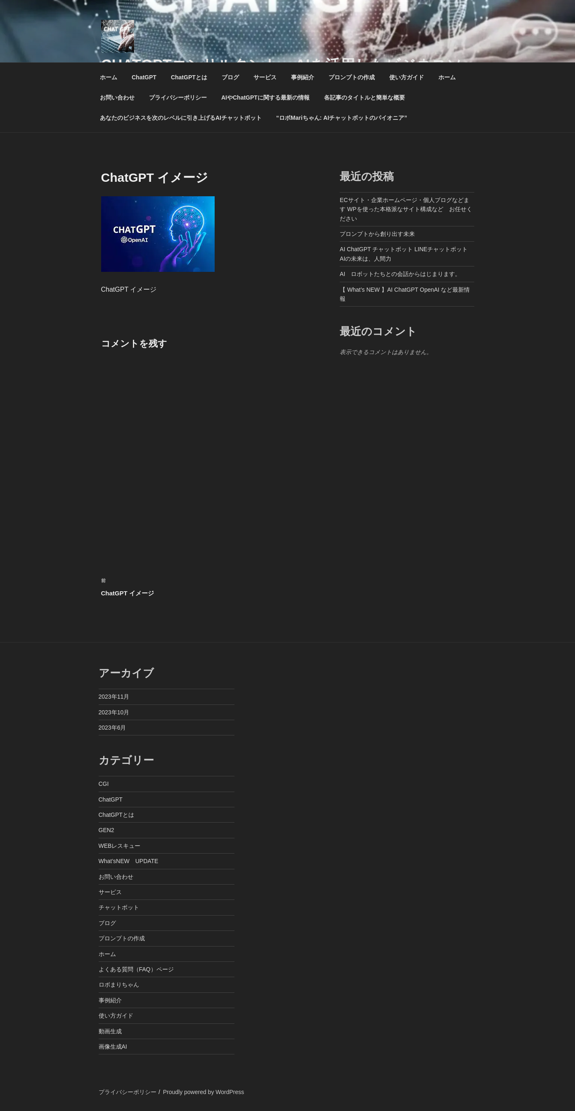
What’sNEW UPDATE (129, 861)
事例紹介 (302, 77)
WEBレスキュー (120, 845)
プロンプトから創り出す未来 (377, 234)
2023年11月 (114, 696)
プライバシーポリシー (178, 97)
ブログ (230, 77)
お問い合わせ (117, 97)
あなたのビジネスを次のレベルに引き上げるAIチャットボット (181, 117)
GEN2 (106, 830)
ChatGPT (144, 77)
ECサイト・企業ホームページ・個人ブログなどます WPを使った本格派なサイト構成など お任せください (406, 209)
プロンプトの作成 (352, 77)
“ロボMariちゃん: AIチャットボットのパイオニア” (341, 117)
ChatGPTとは (189, 77)
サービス (265, 77)
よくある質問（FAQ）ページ (136, 969)
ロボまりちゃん (119, 984)
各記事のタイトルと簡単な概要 (364, 97)
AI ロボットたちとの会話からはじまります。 (400, 274)
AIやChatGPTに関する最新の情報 (265, 97)
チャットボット (119, 907)
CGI (104, 783)
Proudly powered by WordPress (203, 1092)
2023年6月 (112, 727)
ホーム (108, 77)
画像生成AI (113, 1046)
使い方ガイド (406, 77)
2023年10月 (114, 712)
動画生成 (110, 1031)
